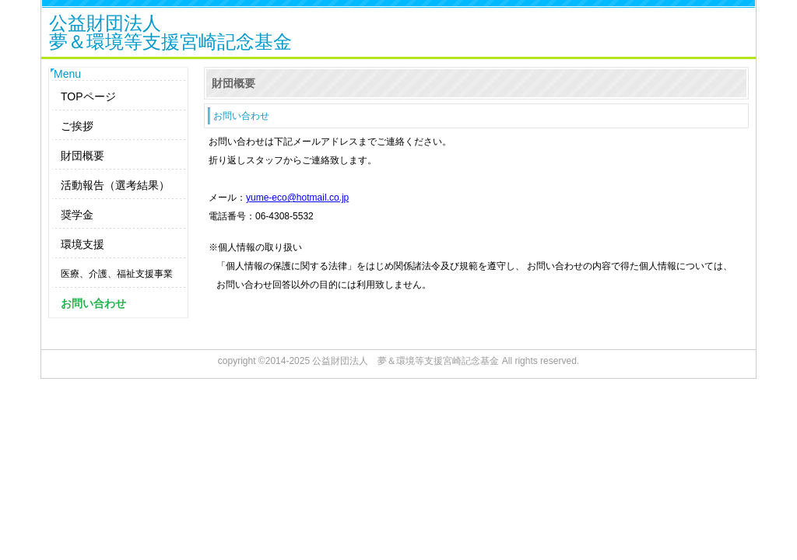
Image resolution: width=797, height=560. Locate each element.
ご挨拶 (77, 126)
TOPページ (88, 96)
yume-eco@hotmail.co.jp (297, 197)
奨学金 (77, 214)
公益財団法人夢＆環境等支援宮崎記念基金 (170, 34)
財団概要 (82, 155)
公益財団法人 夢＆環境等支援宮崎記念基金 (405, 360)
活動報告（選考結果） (115, 185)
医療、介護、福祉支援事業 (117, 273)
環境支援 (82, 244)
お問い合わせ (93, 303)
